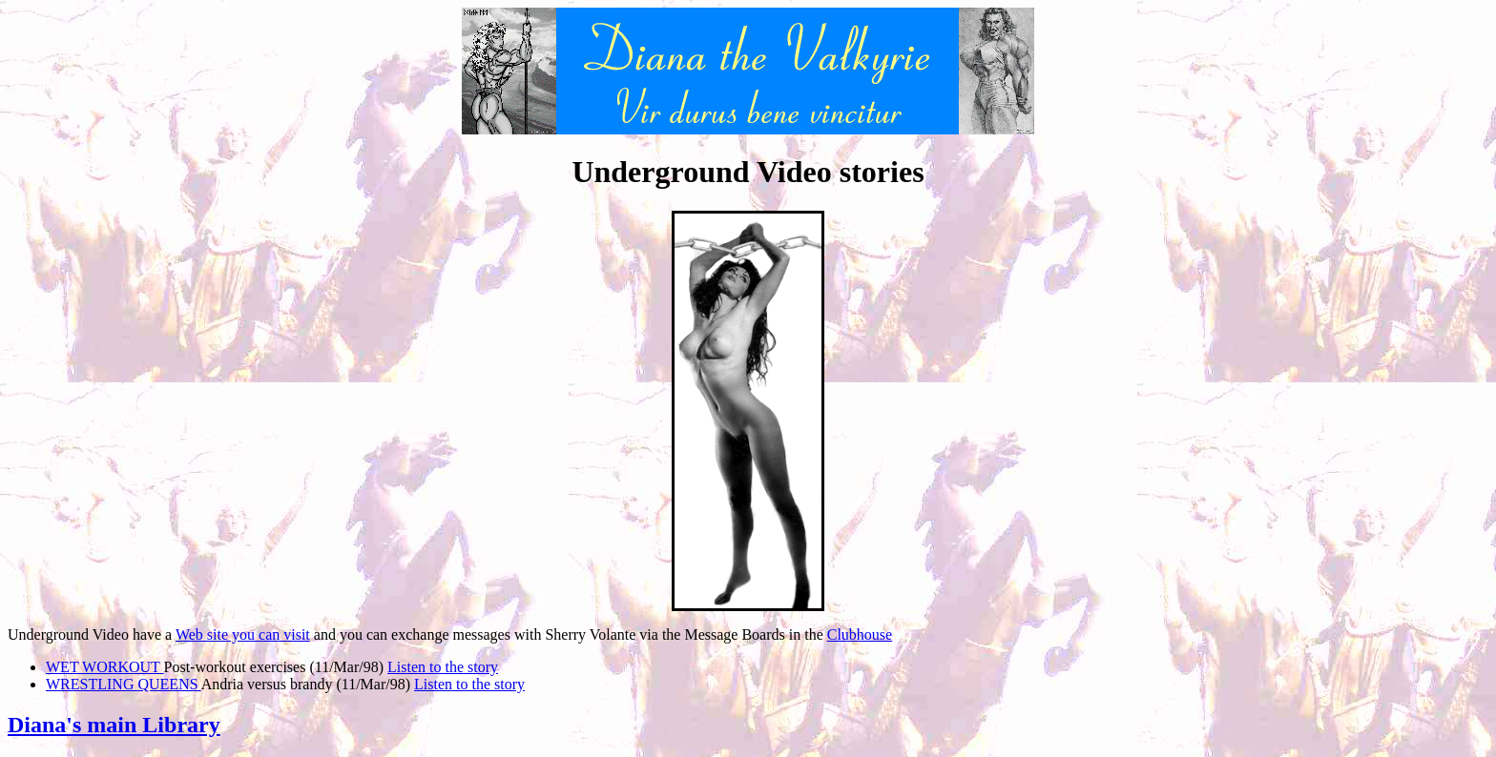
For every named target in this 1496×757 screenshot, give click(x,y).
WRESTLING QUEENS (123, 684)
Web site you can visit (243, 634)
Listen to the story (442, 667)
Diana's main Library (114, 724)
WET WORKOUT (105, 667)
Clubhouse (859, 634)
